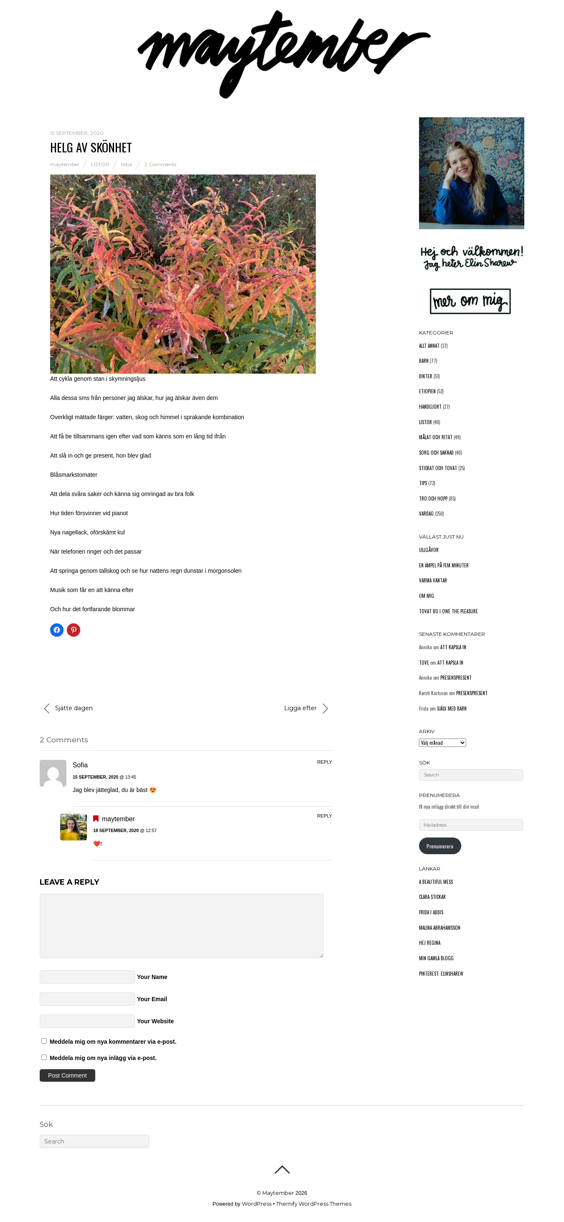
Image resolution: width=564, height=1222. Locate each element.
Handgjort (430, 406)
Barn (424, 360)
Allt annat (429, 345)
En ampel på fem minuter (444, 565)
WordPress (257, 1204)
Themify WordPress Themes (313, 1204)
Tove (424, 662)
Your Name (152, 977)
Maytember (278, 1193)
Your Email (152, 999)
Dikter (425, 376)
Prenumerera (440, 846)
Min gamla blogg (436, 958)
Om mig (426, 595)
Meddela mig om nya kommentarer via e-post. (113, 1041)
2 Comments (160, 164)
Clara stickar (432, 896)
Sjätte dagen (68, 708)
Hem (46, 60)
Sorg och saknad (436, 452)
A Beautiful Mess (436, 881)
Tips (423, 483)
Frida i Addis (431, 912)
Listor (100, 164)
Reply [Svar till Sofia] (324, 761)
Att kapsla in (453, 647)
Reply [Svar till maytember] (324, 815)
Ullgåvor (429, 549)
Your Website (155, 1021)
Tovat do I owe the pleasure (448, 611)
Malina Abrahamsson (439, 927)
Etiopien (427, 391)
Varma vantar (433, 580)
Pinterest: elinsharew (441, 973)
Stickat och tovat (438, 468)
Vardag (426, 513)
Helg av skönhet (91, 147)
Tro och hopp (433, 498)
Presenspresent (456, 677)
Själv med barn (452, 708)
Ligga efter (306, 708)
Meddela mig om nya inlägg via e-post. (103, 1058)
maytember (64, 164)
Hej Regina (429, 942)
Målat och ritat (435, 437)
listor (127, 164)
